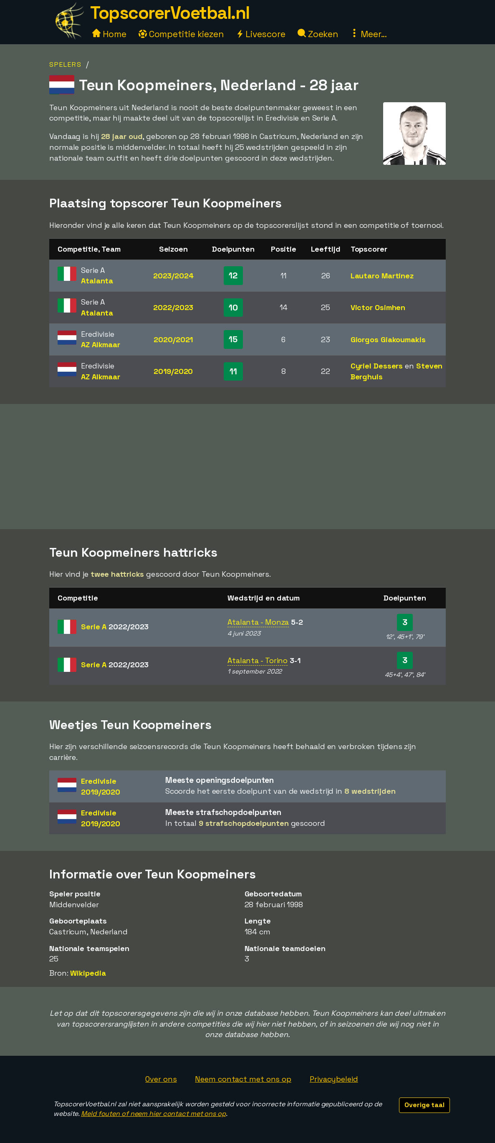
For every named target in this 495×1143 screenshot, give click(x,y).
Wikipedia (88, 973)
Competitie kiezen (181, 34)
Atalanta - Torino (257, 660)
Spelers (65, 64)
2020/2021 (173, 339)
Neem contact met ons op (243, 1079)
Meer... (368, 34)
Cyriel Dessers (377, 366)
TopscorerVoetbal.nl (170, 13)
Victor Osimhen (378, 307)
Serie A (115, 626)
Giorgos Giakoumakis (388, 339)
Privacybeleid (334, 1079)
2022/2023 (173, 307)
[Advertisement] (247, 466)
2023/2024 (173, 275)
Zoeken (318, 34)
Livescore (260, 34)
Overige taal (424, 1104)
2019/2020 (173, 371)
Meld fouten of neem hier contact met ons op (153, 1113)
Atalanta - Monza (258, 622)
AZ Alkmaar (100, 344)
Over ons (161, 1079)
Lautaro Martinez (382, 275)
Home (109, 34)
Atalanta (97, 280)
